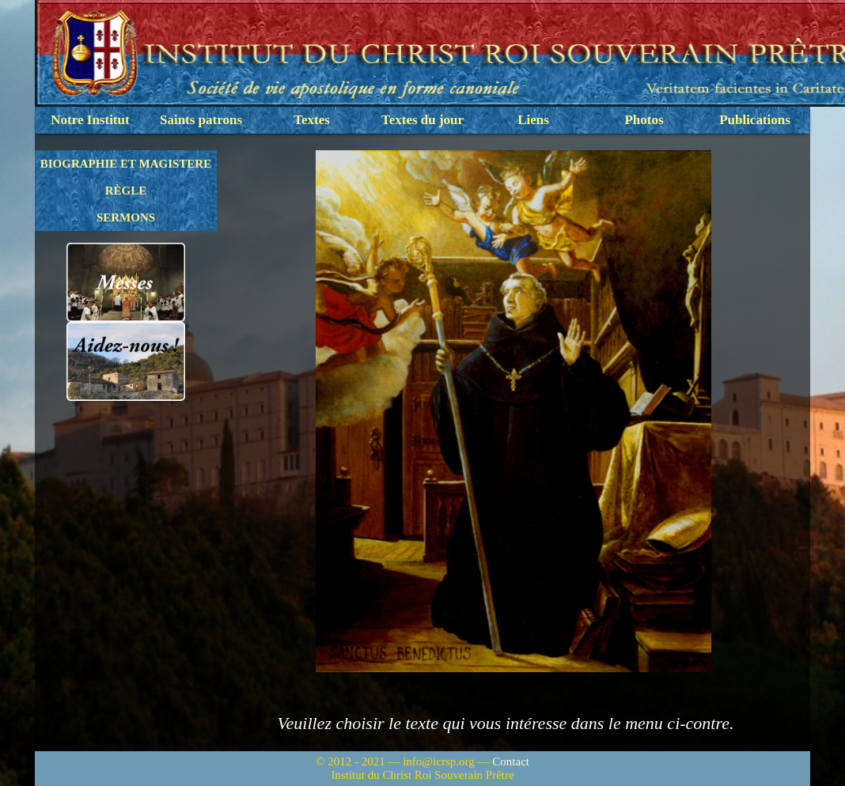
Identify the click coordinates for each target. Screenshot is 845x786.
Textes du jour (422, 119)
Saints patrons (201, 119)
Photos (643, 119)
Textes (312, 119)
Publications (754, 119)
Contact (510, 761)
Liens (533, 119)
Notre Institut (90, 119)
